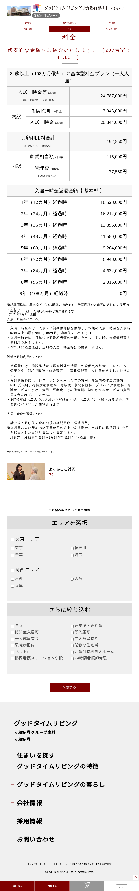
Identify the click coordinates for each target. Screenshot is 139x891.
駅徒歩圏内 (25, 644)
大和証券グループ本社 (35, 735)
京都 (19, 578)
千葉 (19, 554)
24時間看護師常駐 (91, 657)
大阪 (79, 578)
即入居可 (82, 631)
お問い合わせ (36, 842)
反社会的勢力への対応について (80, 866)
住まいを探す (36, 758)
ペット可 (23, 651)
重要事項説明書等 (104, 866)
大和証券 (22, 742)
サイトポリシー (57, 866)
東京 (19, 547)
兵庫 (19, 585)
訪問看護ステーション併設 (39, 657)
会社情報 (29, 805)
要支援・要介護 (88, 625)
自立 (19, 625)
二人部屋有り (86, 638)
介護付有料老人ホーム (94, 651)
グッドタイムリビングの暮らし (61, 787)
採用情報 (29, 823)
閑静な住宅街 (86, 644)
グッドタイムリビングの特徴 (58, 768)
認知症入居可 (27, 631)
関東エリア (27, 538)
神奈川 (81, 547)
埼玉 (79, 554)
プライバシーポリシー (37, 866)
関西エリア (27, 569)
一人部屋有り (27, 638)
